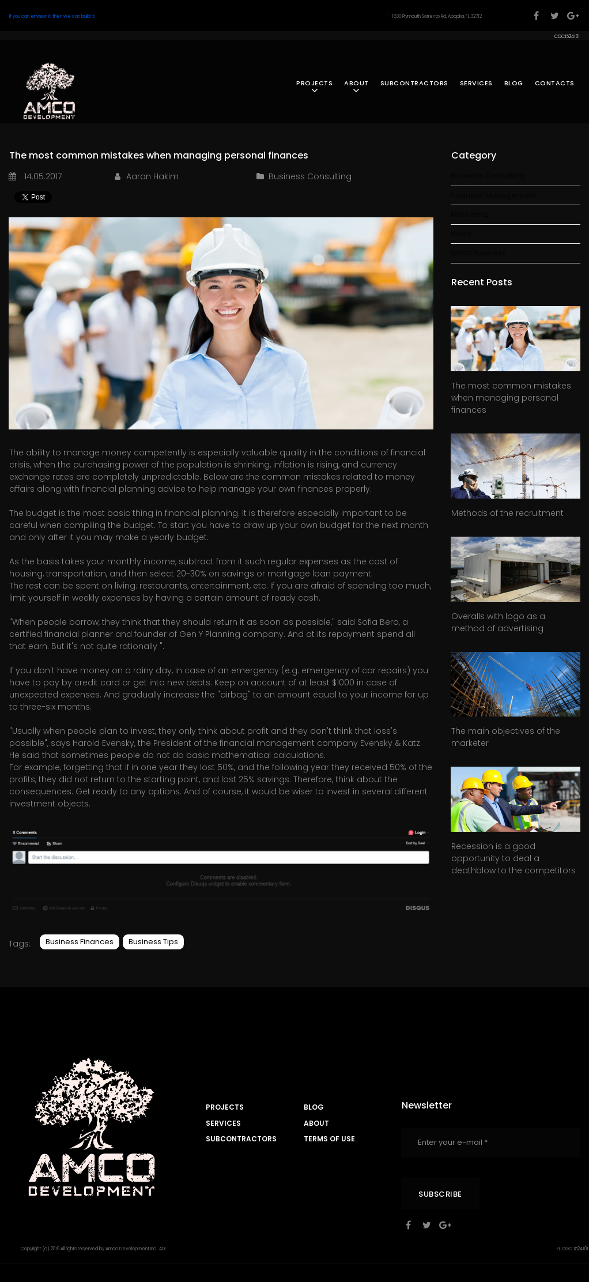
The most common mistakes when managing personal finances (511, 398)
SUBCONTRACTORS (414, 83)
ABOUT (356, 87)
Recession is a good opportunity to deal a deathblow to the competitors (513, 858)
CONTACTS (555, 83)
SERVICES (476, 83)
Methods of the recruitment (507, 513)
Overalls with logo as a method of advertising (498, 622)
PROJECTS (314, 87)
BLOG (513, 83)
